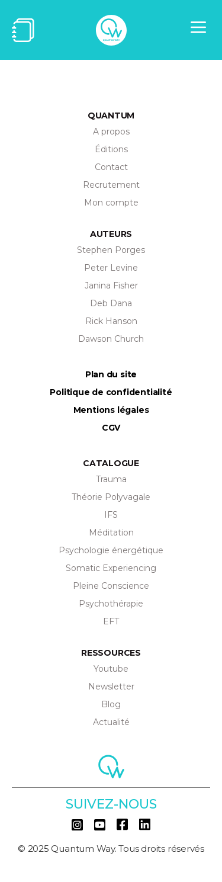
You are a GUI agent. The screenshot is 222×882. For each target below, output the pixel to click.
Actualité (111, 722)
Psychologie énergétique (111, 550)
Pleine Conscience (111, 585)
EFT (111, 621)
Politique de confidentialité (111, 392)
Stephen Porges (111, 250)
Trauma (111, 479)
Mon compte (111, 202)
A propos (111, 131)
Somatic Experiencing (111, 568)
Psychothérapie (111, 603)
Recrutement (111, 184)
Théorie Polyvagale (111, 497)
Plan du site (111, 374)
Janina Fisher (111, 285)
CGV (111, 427)
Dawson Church (111, 338)
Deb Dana (111, 303)
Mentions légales (111, 410)
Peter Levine (111, 267)
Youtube (111, 668)
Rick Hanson (111, 321)
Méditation (111, 532)
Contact (111, 167)
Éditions (111, 149)
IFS (111, 514)
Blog (111, 704)
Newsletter (111, 686)
